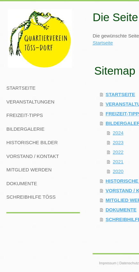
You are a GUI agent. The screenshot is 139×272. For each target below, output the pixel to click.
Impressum (107, 263)
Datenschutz (129, 263)
